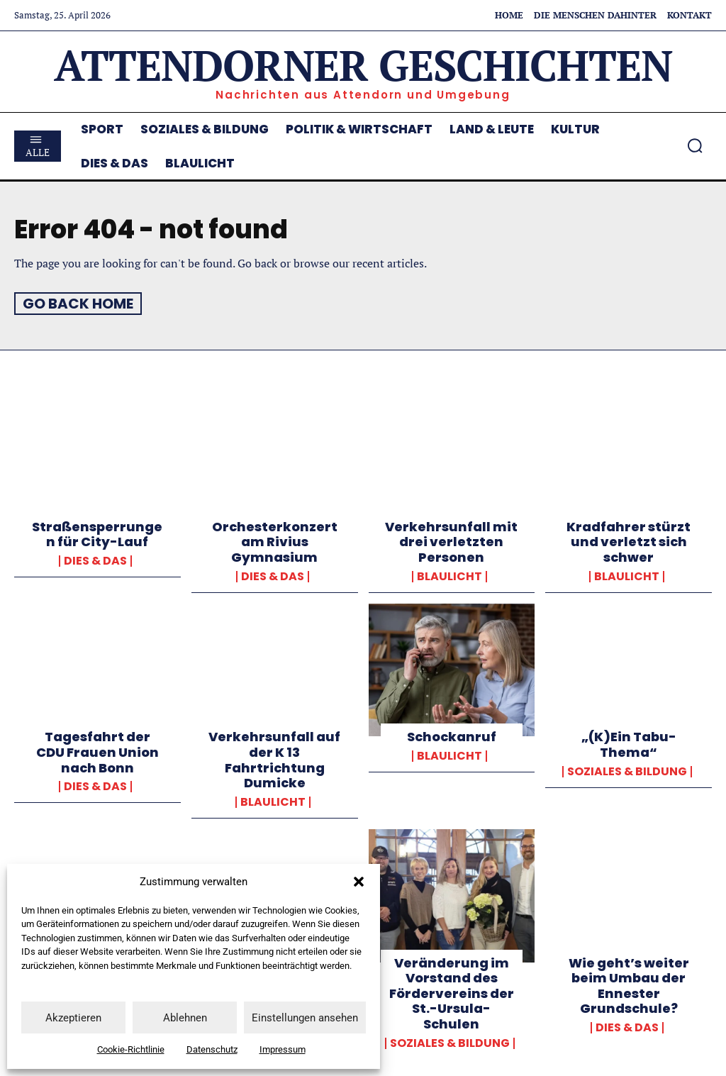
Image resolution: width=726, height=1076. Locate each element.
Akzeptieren (73, 1017)
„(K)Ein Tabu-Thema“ (628, 743)
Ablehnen (185, 1017)
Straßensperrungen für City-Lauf (97, 533)
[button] (359, 882)
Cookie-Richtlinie (130, 1049)
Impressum (282, 1049)
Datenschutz (212, 1049)
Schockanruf (451, 736)
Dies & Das (95, 560)
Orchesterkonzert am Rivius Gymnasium (274, 541)
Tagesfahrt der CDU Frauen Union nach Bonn (97, 751)
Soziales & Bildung (627, 770)
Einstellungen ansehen (305, 1017)
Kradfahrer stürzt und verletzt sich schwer (628, 541)
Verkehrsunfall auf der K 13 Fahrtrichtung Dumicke (274, 759)
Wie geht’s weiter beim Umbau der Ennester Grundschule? (629, 984)
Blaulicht (449, 575)
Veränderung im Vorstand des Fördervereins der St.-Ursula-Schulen (451, 992)
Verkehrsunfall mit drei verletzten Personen (451, 541)
